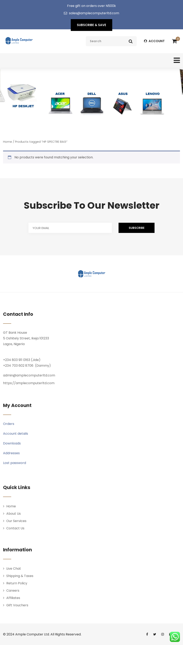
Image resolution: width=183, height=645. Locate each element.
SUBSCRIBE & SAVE (91, 25)
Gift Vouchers (17, 605)
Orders (8, 423)
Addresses (11, 453)
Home (7, 142)
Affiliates (13, 598)
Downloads (12, 443)
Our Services (16, 521)
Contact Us (15, 528)
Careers (12, 590)
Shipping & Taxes (19, 576)
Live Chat (13, 568)
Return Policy (16, 583)
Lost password (14, 463)
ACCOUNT (154, 41)
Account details (15, 433)
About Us (13, 513)
